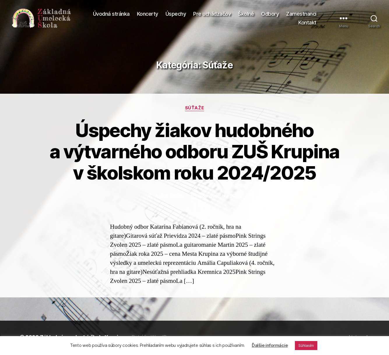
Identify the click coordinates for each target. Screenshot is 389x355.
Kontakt (307, 23)
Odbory (270, 15)
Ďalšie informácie (270, 345)
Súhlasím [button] (306, 345)
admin (176, 197)
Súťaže (194, 109)
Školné (246, 15)
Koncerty (147, 15)
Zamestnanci (301, 15)
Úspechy (176, 15)
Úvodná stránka (111, 15)
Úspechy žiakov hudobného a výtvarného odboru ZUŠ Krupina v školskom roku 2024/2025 (194, 152)
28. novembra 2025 (220, 197)
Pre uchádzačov (212, 15)
